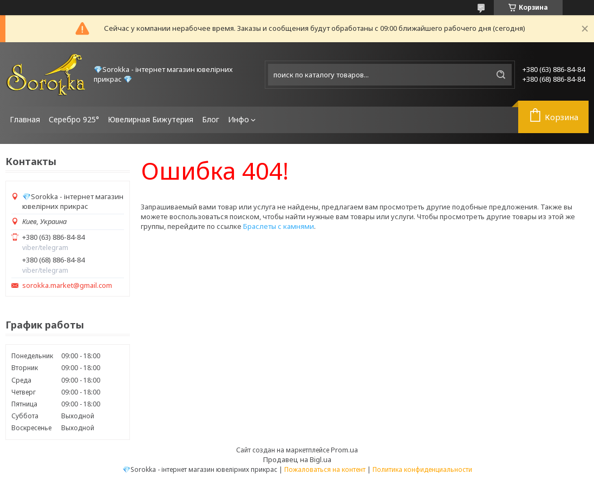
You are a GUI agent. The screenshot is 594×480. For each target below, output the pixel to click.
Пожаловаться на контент (324, 469)
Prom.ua (344, 450)
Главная (25, 119)
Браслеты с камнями (278, 226)
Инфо (238, 119)
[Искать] (501, 75)
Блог (210, 119)
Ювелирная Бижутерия (150, 119)
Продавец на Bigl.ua (297, 459)
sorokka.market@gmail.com (67, 285)
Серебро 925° (74, 119)
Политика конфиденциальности (422, 469)
